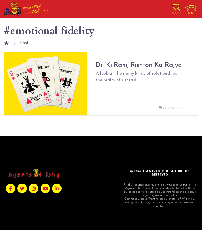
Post (24, 43)
